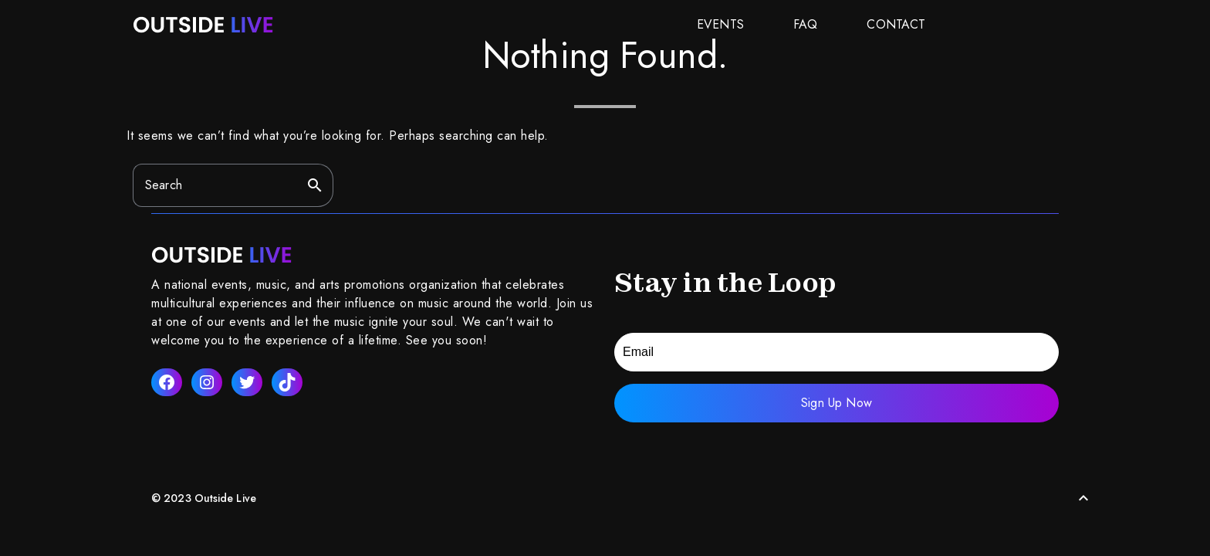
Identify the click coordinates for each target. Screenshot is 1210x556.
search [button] (315, 185)
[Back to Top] (1083, 498)
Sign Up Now (836, 403)
